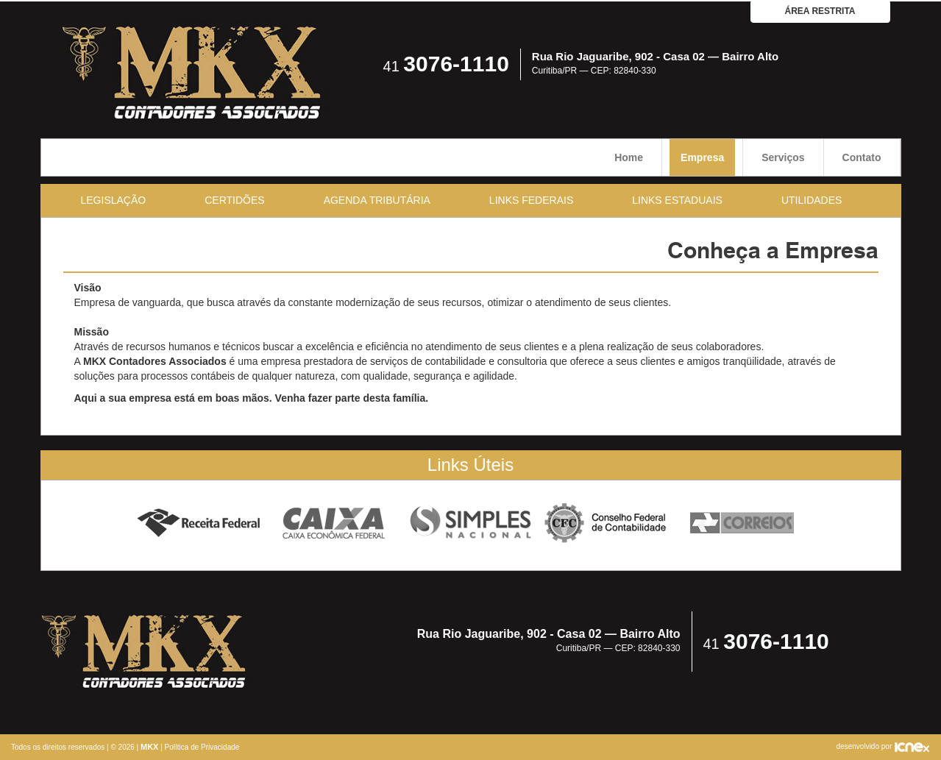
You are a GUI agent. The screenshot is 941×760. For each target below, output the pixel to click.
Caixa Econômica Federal (334, 523)
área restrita (820, 11)
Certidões (234, 200)
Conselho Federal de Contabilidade (606, 523)
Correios (742, 523)
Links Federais (531, 200)
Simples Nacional (470, 523)
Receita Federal (198, 523)
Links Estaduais (677, 200)
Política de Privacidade (202, 747)
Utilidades (811, 200)
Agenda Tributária (377, 200)
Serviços (782, 157)
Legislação (113, 200)
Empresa (702, 157)
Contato (861, 157)
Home (628, 157)
